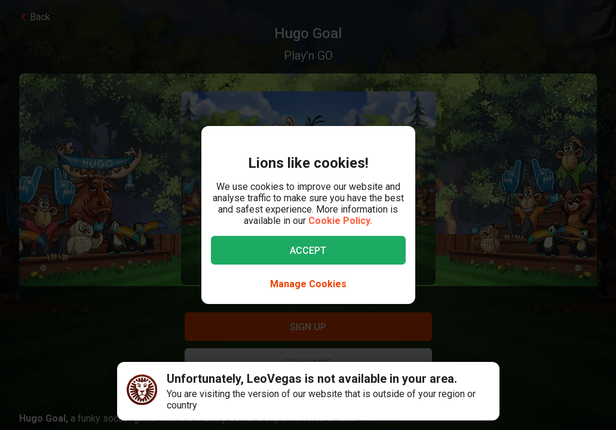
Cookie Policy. (340, 220)
